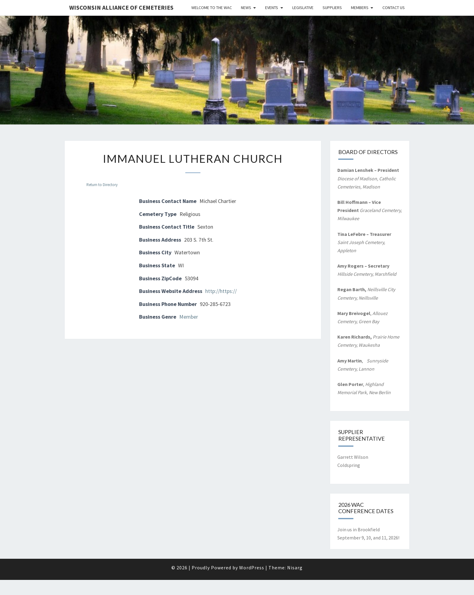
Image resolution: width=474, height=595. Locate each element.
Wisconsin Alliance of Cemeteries (121, 7)
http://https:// (221, 291)
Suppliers (332, 7)
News (246, 7)
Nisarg (295, 567)
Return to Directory (102, 184)
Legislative (302, 7)
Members (359, 7)
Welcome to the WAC (211, 7)
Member (188, 316)
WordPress (251, 567)
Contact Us (393, 7)
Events (271, 7)
